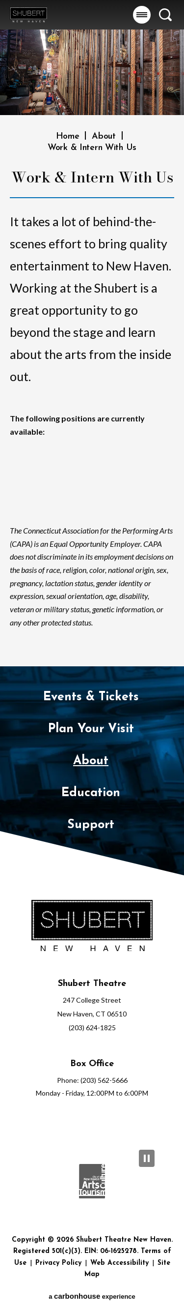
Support (90, 825)
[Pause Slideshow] (147, 1158)
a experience (92, 1296)
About (104, 136)
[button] (142, 15)
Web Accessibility (119, 1263)
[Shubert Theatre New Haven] (92, 927)
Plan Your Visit (91, 729)
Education (90, 793)
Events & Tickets (91, 697)
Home (67, 136)
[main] (92, 333)
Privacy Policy (58, 1263)
